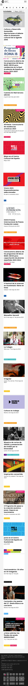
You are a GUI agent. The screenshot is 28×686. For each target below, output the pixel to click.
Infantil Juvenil (15, 551)
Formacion (7, 73)
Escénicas (7, 391)
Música (6, 553)
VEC (5, 200)
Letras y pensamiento (10, 105)
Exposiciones (17, 550)
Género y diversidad (10, 359)
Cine (5, 454)
